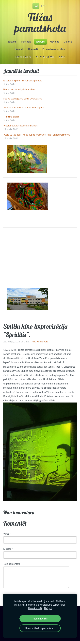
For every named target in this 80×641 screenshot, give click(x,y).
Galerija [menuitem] (68, 41)
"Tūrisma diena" (11, 116)
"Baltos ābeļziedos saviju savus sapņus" (24, 107)
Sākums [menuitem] (12, 41)
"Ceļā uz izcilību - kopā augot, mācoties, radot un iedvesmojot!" (37, 134)
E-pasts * (8, 548)
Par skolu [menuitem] (26, 41)
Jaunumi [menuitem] (40, 41)
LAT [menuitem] (36, 5)
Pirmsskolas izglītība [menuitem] (53, 49)
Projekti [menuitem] (19, 49)
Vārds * (7, 533)
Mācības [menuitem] (54, 41)
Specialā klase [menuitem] (23, 56)
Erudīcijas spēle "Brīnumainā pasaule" (23, 80)
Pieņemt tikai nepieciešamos (40, 628)
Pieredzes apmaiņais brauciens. (19, 89)
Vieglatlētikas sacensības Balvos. (20, 125)
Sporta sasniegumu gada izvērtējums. (23, 98)
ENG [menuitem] (43, 5)
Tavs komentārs (11, 563)
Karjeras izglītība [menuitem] (45, 56)
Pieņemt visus (40, 618)
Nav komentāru (40, 341)
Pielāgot (48, 608)
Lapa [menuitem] (62, 56)
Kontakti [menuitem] (33, 49)
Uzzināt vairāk (35, 608)
